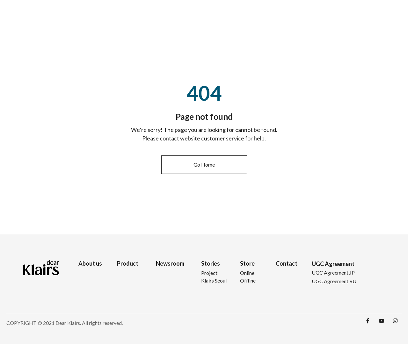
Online (247, 273)
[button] (204, 164)
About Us (227, 15)
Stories (310, 15)
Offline (248, 280)
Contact (363, 15)
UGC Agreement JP (333, 272)
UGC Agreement (333, 263)
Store (338, 15)
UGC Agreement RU (334, 281)
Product (254, 15)
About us (90, 263)
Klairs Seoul (214, 280)
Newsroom (281, 15)
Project (209, 273)
